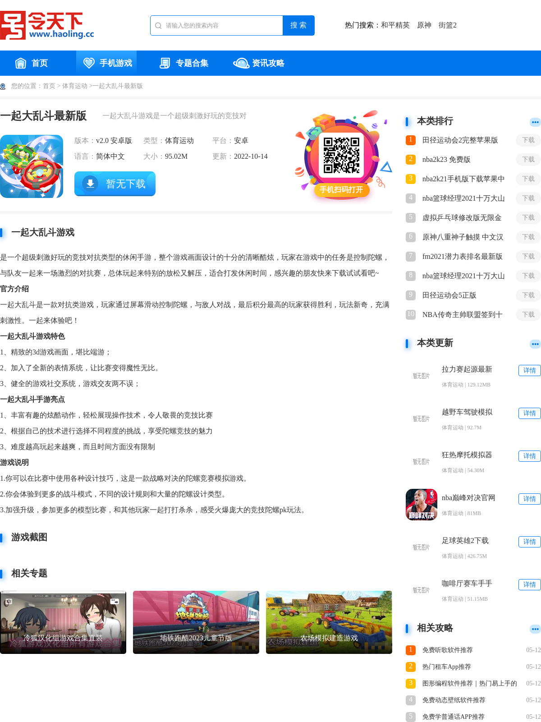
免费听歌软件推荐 (447, 650)
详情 (529, 370)
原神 (424, 25)
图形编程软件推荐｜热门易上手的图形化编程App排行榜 (469, 684)
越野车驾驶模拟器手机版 (467, 412)
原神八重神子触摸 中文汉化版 (463, 237)
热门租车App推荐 (446, 666)
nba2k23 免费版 (446, 159)
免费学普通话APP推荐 (453, 716)
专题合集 (182, 63)
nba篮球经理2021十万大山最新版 (463, 198)
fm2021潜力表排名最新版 (462, 256)
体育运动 (74, 86)
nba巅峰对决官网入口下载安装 (468, 498)
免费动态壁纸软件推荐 (454, 700)
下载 (528, 140)
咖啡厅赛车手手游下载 (467, 583)
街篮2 (448, 25)
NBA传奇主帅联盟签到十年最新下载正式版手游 (462, 315)
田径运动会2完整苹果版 (460, 140)
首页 (30, 63)
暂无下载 (126, 183)
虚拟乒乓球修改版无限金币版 (462, 218)
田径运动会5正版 (449, 295)
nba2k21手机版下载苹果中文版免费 (463, 179)
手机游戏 (106, 63)
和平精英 (395, 25)
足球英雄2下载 (465, 540)
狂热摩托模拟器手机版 (467, 455)
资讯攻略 (258, 63)
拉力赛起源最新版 (467, 369)
